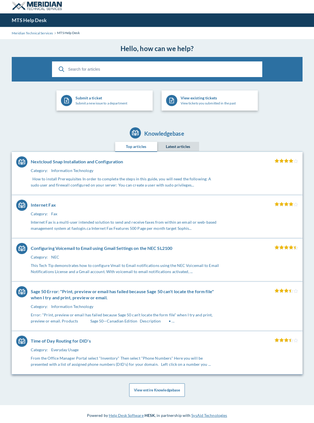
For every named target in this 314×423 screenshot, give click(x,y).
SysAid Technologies (209, 415)
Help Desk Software (126, 415)
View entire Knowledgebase (157, 390)
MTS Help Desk (29, 20)
